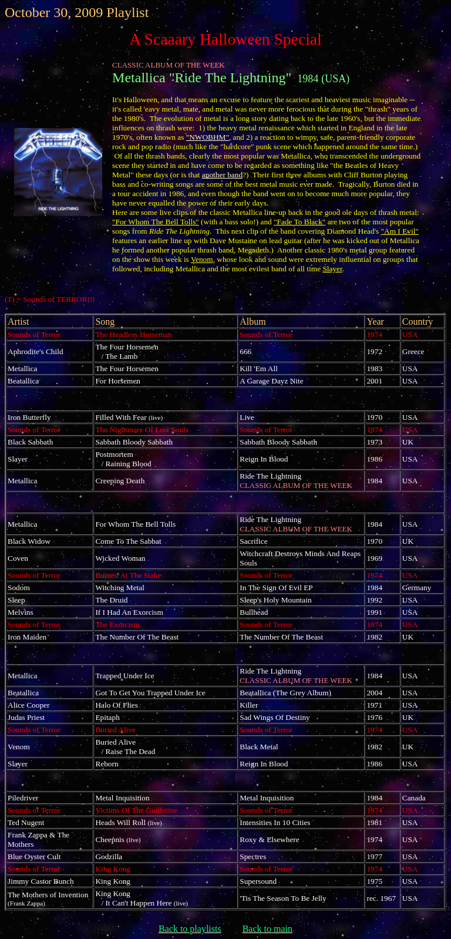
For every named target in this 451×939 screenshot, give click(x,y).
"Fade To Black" (299, 221)
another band (222, 174)
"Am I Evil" (400, 231)
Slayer (332, 268)
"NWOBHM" (207, 137)
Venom (202, 259)
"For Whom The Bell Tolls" (155, 221)
